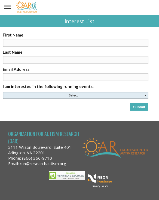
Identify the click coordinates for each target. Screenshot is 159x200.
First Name (13, 34)
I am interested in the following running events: (48, 86)
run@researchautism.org (43, 163)
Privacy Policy (99, 185)
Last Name (13, 52)
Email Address (16, 69)
